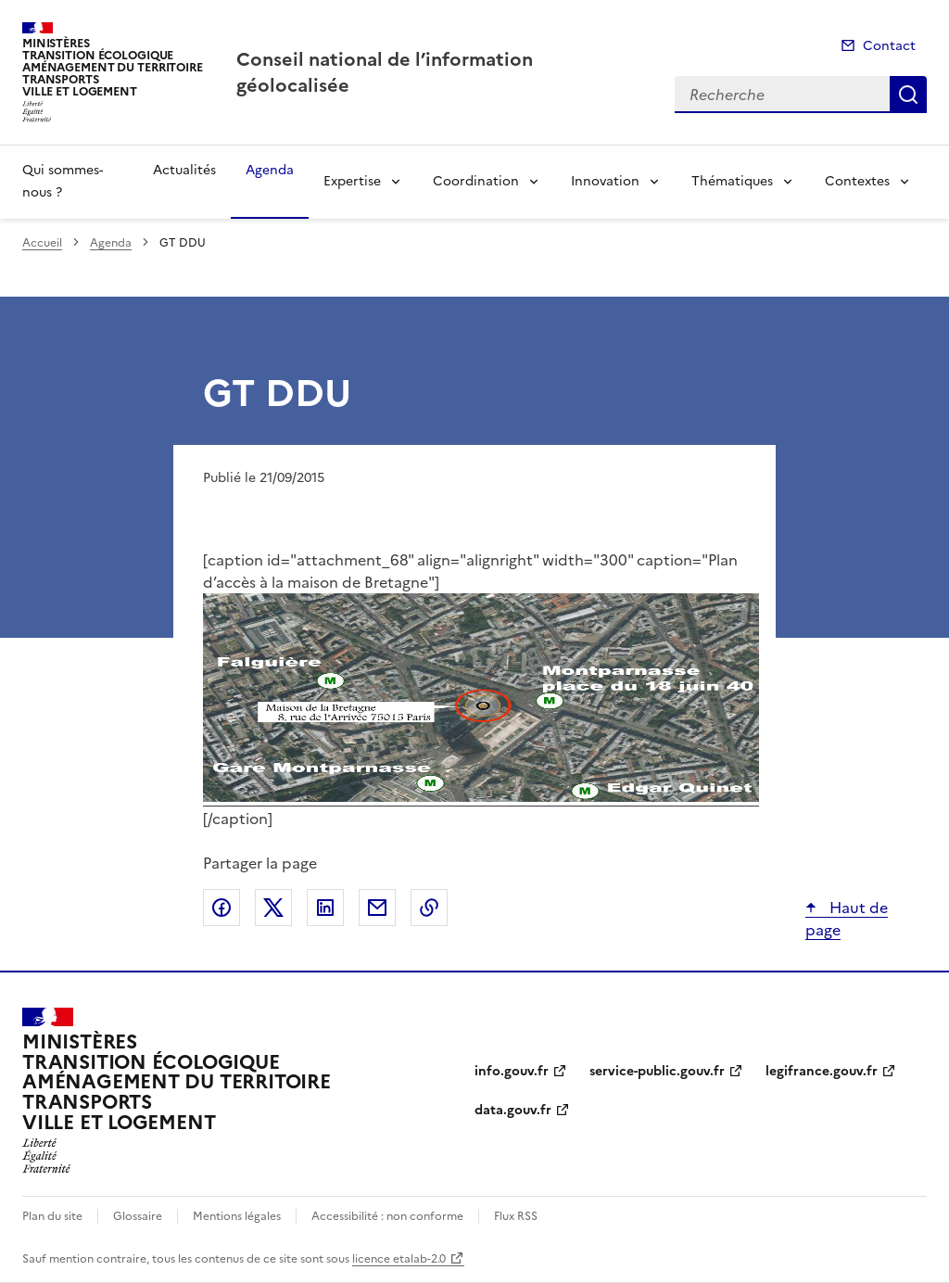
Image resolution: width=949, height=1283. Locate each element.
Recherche (908, 94)
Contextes (857, 181)
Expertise (352, 181)
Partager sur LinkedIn (325, 907)
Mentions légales (237, 1216)
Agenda (270, 170)
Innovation (605, 181)
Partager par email (377, 907)
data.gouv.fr (512, 1110)
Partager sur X (273, 907)
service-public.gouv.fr (657, 1071)
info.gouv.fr (511, 1071)
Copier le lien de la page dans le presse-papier (429, 907)
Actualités (184, 170)
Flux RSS (516, 1216)
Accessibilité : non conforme (387, 1216)
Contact (889, 46)
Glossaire (137, 1216)
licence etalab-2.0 (399, 1259)
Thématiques (732, 181)
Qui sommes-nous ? (62, 181)
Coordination (476, 181)
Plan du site (52, 1216)
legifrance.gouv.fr (822, 1071)
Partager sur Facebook (221, 907)
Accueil (42, 243)
